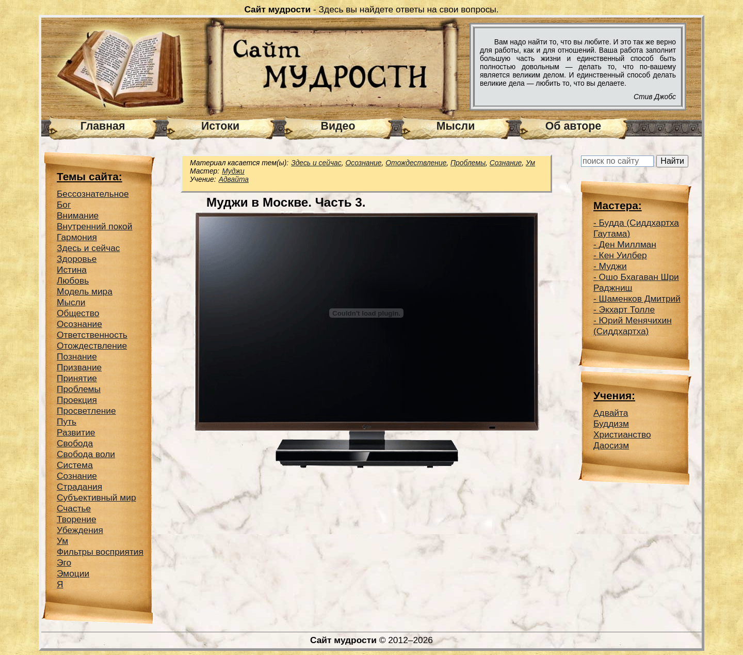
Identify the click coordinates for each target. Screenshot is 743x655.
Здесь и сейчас (88, 248)
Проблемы (79, 389)
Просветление (86, 411)
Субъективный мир (96, 497)
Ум (62, 541)
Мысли (456, 126)
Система (75, 465)
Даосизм (611, 445)
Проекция (77, 400)
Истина (72, 269)
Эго (64, 562)
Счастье (74, 508)
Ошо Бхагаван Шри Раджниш (636, 282)
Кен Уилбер (623, 255)
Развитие (76, 432)
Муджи (233, 171)
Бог (64, 204)
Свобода (75, 443)
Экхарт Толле (627, 309)
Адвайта (234, 179)
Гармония (77, 237)
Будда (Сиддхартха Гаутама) (636, 228)
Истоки (220, 126)
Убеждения (80, 530)
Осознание (79, 324)
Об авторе (573, 126)
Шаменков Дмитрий (640, 298)
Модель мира (84, 291)
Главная (102, 126)
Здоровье (76, 259)
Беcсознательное (93, 194)
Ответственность (92, 335)
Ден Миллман (627, 244)
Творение (76, 519)
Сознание (77, 476)
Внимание (78, 215)
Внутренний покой (94, 226)
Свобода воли (86, 454)
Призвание (79, 367)
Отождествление (92, 345)
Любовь (73, 280)
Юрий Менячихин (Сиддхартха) (632, 325)
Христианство (622, 434)
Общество (78, 313)
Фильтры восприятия (100, 552)
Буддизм (611, 423)
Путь (66, 421)
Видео (338, 126)
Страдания (79, 486)
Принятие (77, 378)
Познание (77, 356)
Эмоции (73, 573)
